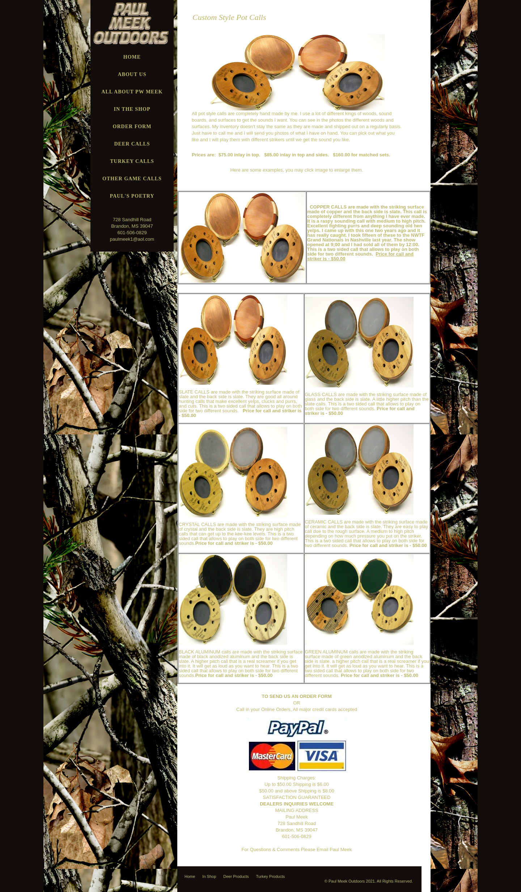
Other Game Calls (132, 178)
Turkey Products (270, 876)
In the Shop (132, 109)
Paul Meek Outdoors (347, 881)
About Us (132, 74)
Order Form (132, 126)
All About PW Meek (131, 91)
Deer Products (236, 876)
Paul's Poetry (132, 196)
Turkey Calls (132, 161)
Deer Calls (132, 144)
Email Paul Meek (334, 849)
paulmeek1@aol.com (132, 239)
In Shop (209, 876)
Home (132, 57)
